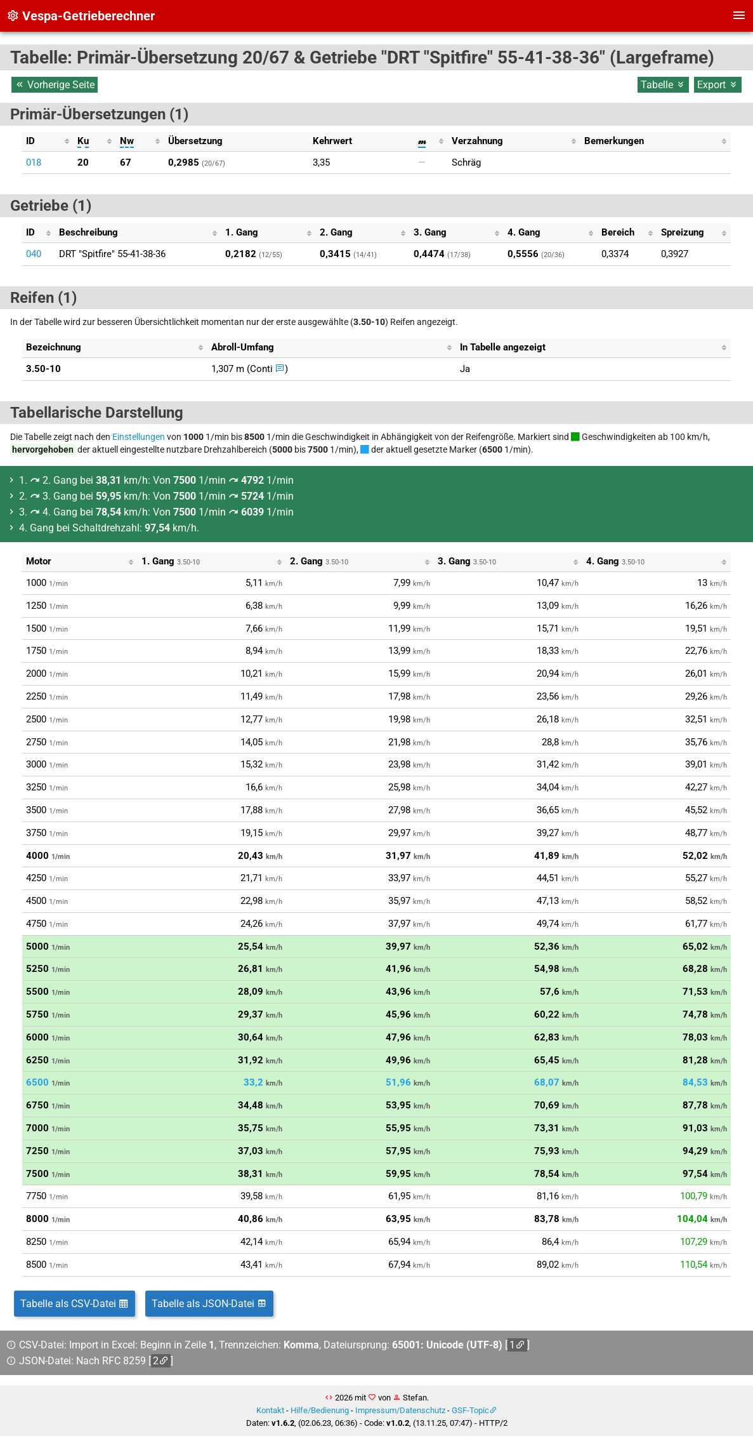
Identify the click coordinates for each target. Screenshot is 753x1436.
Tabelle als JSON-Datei (209, 1304)
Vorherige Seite (55, 85)
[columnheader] (48, 141)
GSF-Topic (470, 1410)
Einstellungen (138, 437)
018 (33, 162)
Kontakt (270, 1410)
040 (33, 254)
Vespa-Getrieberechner (80, 15)
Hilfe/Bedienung (320, 1410)
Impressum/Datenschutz (400, 1410)
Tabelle (663, 85)
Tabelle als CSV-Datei (74, 1304)
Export (717, 85)
